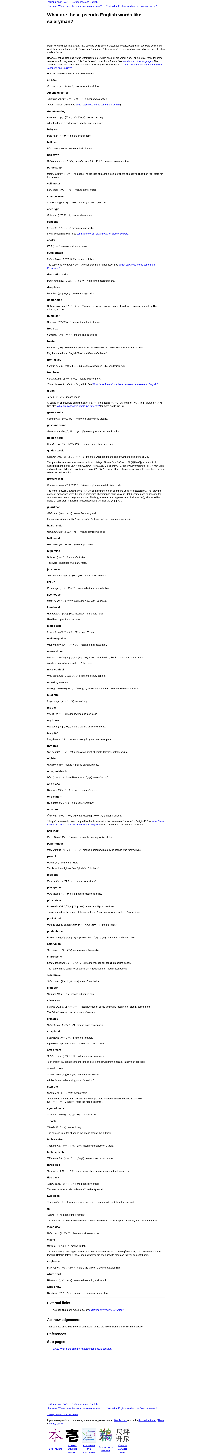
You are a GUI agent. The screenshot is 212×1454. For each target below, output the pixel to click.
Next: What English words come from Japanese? (131, 6)
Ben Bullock (120, 1420)
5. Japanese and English (85, 2)
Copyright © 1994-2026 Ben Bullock (62, 1415)
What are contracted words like (78, 406)
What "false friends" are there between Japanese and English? (125, 384)
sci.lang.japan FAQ (58, 2)
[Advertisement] (100, 34)
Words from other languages (138, 61)
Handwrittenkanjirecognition (89, 1448)
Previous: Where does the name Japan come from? (75, 6)
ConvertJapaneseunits (122, 1448)
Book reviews (55, 1449)
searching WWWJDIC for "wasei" (106, 1310)
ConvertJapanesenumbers (72, 1448)
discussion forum (147, 1420)
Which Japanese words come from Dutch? (98, 104)
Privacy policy (55, 1423)
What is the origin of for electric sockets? (103, 233)
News (161, 1420)
